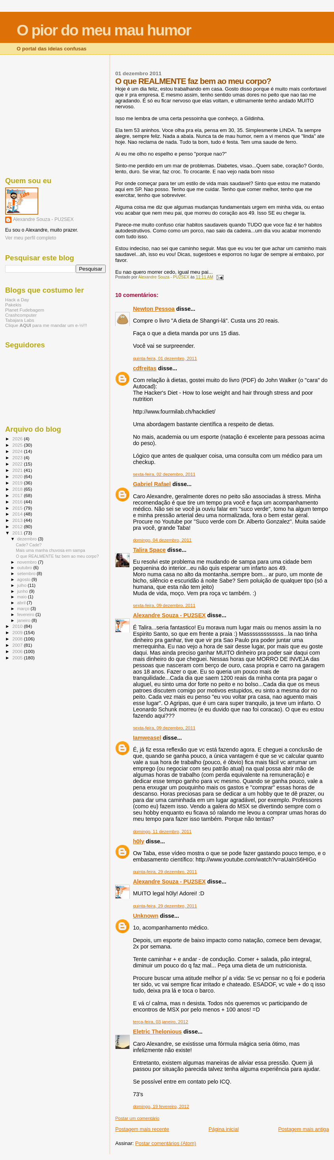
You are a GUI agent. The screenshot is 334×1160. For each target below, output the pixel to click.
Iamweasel (147, 738)
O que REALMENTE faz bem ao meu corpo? (57, 556)
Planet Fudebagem (24, 309)
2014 (18, 513)
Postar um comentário (137, 1118)
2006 (18, 651)
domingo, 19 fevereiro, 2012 (161, 1106)
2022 (18, 463)
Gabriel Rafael (152, 484)
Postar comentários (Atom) (165, 1143)
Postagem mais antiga (303, 1129)
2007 (18, 645)
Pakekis (13, 304)
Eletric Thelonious (157, 1031)
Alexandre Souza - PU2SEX (169, 615)
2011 (18, 532)
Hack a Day (17, 299)
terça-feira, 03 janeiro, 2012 (160, 1021)
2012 (18, 526)
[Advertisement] (55, 114)
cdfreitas (145, 368)
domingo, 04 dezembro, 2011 (162, 540)
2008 (18, 638)
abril (22, 602)
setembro (27, 573)
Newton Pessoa (154, 309)
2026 (18, 438)
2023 (18, 457)
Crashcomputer (21, 314)
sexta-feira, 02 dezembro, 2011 (164, 474)
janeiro (24, 620)
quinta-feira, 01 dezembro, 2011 (165, 358)
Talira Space (149, 550)
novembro (27, 562)
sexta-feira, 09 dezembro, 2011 (164, 605)
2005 (18, 657)
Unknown (145, 916)
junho (23, 591)
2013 (18, 520)
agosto (24, 579)
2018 (18, 489)
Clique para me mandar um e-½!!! (46, 325)
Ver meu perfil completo (30, 238)
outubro (25, 567)
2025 (18, 444)
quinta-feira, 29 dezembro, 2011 (165, 871)
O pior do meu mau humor (104, 30)
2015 (18, 507)
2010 (18, 626)
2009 (18, 632)
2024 (18, 451)
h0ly (138, 841)
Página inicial (224, 1129)
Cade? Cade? (28, 544)
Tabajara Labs (19, 320)
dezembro (27, 538)
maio (22, 596)
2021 (18, 470)
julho (22, 585)
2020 (18, 476)
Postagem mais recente (142, 1129)
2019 (18, 482)
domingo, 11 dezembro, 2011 (162, 831)
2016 (18, 501)
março (24, 608)
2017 (18, 495)
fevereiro (26, 614)
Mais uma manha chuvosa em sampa (50, 550)
